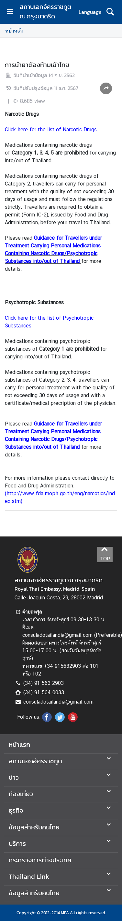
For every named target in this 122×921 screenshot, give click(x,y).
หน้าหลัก (14, 31)
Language (90, 12)
